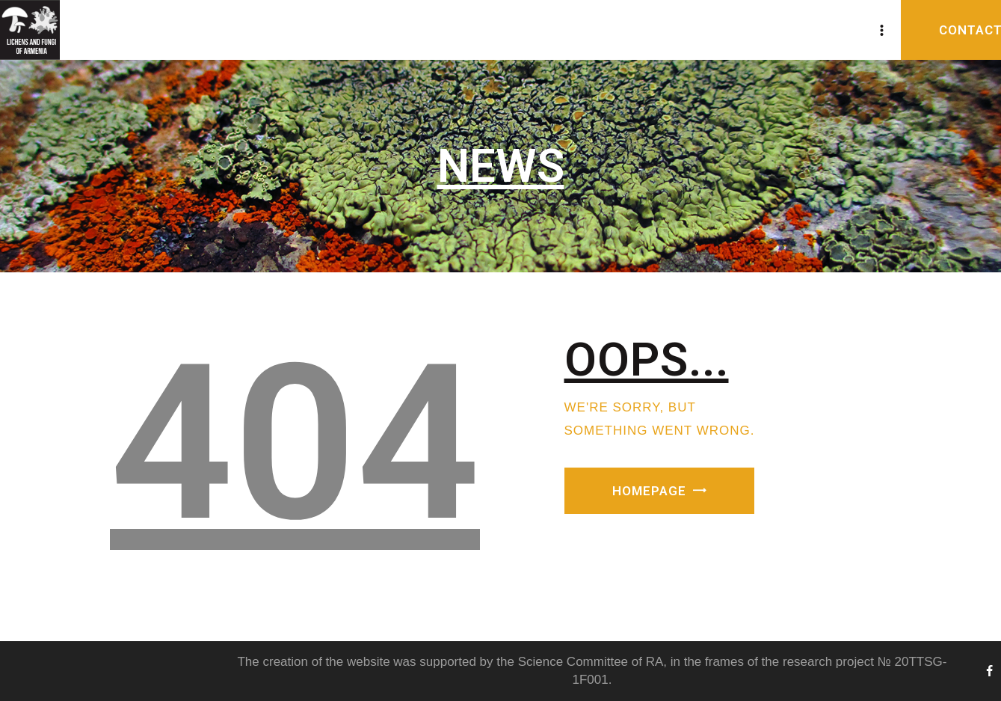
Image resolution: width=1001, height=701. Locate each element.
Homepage (649, 490)
